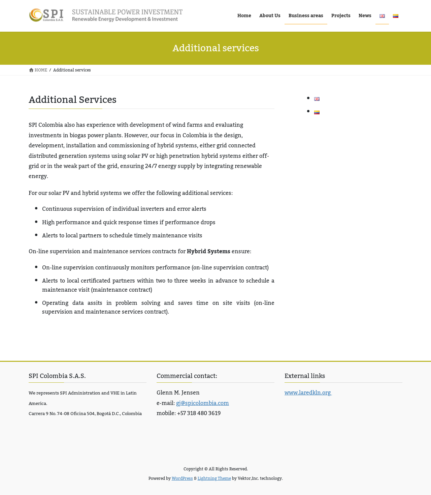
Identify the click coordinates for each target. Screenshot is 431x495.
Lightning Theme (214, 478)
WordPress (182, 478)
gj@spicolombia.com (202, 403)
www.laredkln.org (308, 392)
